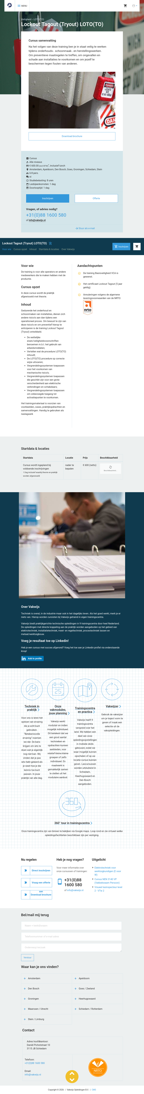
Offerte (96, 198)
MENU (22, 6)
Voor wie (6, 249)
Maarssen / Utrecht (38, 1008)
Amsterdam (34, 978)
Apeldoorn (84, 978)
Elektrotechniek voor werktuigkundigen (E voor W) (108, 871)
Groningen (33, 998)
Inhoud (32, 249)
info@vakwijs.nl (37, 220)
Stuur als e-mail (85, 228)
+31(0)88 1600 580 (46, 215)
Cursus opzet (20, 249)
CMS (94, 1090)
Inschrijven (47, 198)
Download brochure (72, 136)
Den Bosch (33, 988)
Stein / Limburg (36, 1019)
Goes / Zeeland (87, 988)
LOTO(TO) (39, 19)
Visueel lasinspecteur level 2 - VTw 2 (108, 889)
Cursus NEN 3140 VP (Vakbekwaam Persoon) (107, 881)
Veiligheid (26, 19)
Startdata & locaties (49, 249)
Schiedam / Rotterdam (90, 1008)
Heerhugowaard (87, 998)
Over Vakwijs (68, 249)
